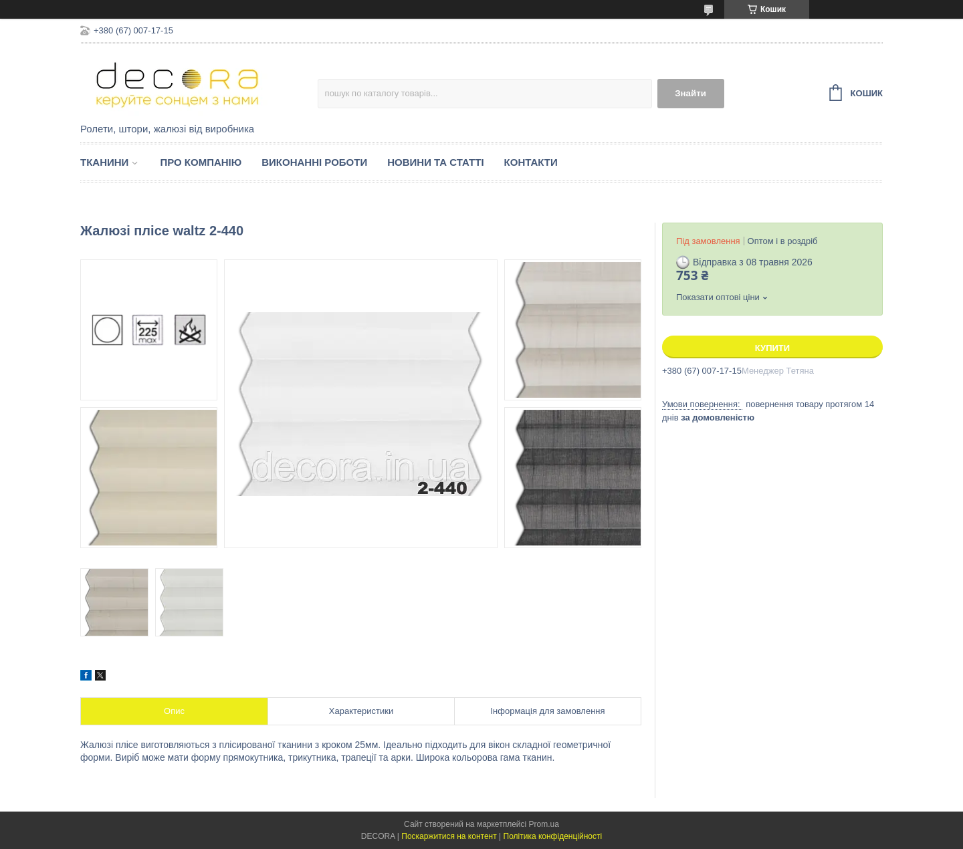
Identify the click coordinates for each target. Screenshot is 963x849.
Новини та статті (435, 162)
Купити (772, 348)
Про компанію (200, 162)
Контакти (531, 162)
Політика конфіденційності (553, 836)
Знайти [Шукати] (690, 93)
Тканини (104, 162)
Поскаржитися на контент (448, 836)
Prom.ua (544, 824)
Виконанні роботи (314, 162)
